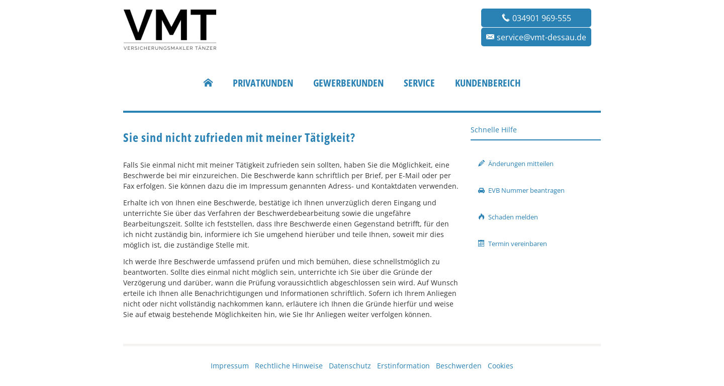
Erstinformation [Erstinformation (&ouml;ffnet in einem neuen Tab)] (403, 365)
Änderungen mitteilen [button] (516, 163)
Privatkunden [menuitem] (263, 83)
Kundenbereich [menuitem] (488, 83)
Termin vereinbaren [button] (512, 243)
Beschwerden (459, 365)
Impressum (230, 365)
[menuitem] (208, 83)
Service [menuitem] (419, 83)
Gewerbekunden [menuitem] (348, 83)
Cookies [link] (500, 365)
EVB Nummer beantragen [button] (521, 190)
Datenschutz (350, 365)
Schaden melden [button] (508, 216)
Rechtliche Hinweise (289, 365)
